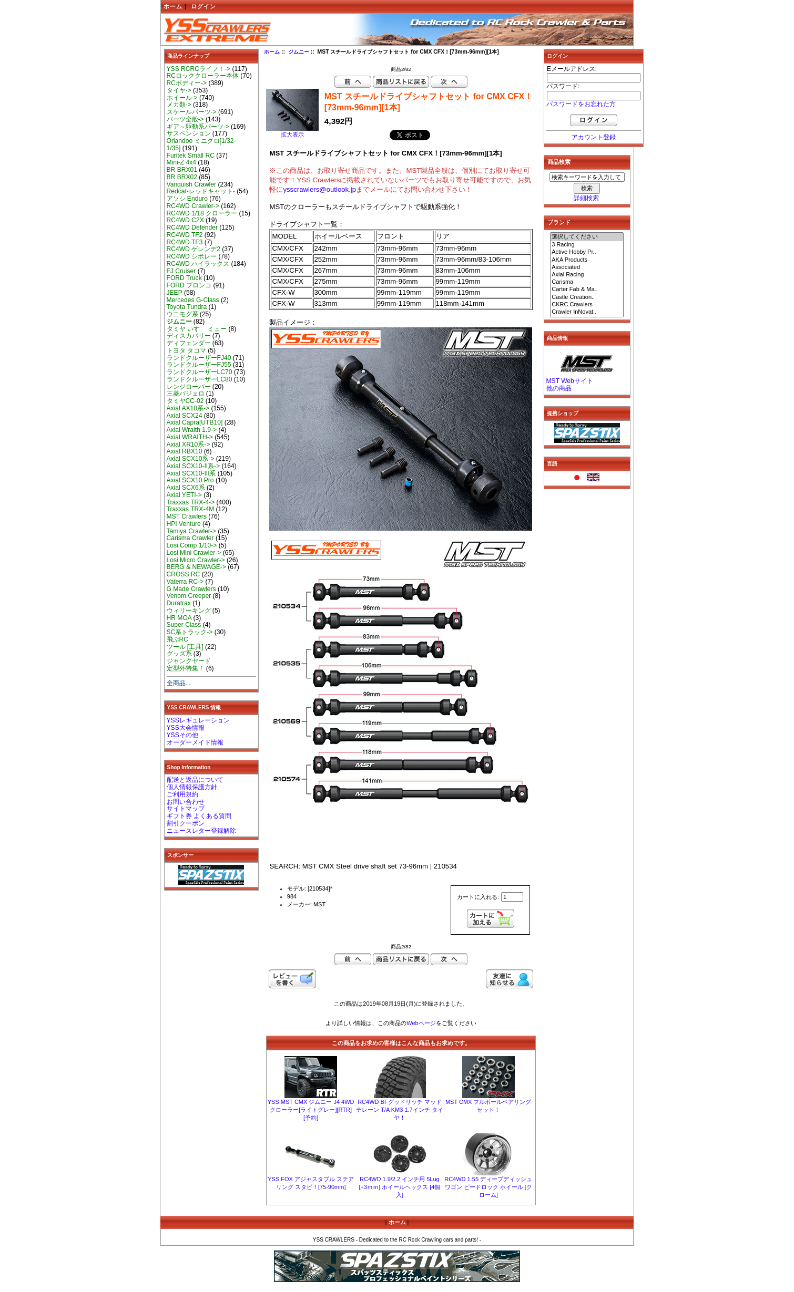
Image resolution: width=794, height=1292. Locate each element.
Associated (587, 267)
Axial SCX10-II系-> (193, 466)
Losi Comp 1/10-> (192, 545)
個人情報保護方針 (192, 787)
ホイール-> (182, 97)
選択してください (587, 237)
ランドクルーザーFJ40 (199, 357)
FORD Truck (184, 278)
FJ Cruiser (181, 271)
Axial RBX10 (184, 451)
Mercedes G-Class (193, 300)
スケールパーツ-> (192, 112)
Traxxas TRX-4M (191, 509)
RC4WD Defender (192, 227)
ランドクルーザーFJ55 (199, 364)
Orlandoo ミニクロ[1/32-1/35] (201, 144)
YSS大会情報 (186, 727)
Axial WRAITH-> (190, 437)
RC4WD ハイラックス (198, 263)
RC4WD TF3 (185, 242)
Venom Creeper (189, 596)
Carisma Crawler (190, 538)
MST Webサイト (569, 381)
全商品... (179, 683)
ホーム (173, 6)
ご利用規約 (182, 794)
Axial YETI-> (184, 495)
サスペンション (189, 133)
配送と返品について (195, 779)
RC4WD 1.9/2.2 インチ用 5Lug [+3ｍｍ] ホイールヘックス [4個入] (399, 1187)
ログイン (203, 6)
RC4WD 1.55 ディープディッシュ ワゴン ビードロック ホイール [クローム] (488, 1187)
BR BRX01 (182, 169)
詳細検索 (586, 198)
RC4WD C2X (185, 220)
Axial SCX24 (184, 415)
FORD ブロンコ (189, 285)
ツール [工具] (185, 646)
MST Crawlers (187, 516)
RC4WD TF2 (185, 235)
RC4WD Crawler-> (193, 206)
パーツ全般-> (185, 119)
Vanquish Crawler (192, 184)
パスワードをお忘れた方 (581, 104)
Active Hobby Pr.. (587, 252)
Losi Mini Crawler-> (194, 552)
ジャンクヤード (189, 661)
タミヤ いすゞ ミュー (197, 329)
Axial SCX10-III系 (191, 473)
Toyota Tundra (187, 307)
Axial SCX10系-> (191, 458)
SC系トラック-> (190, 632)
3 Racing (587, 245)
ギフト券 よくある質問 (199, 816)
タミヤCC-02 (185, 401)
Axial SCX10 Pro (190, 480)
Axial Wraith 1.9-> (192, 429)
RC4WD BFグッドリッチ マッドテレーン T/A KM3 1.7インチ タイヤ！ (399, 1110)
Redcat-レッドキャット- (201, 191)
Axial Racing (587, 274)
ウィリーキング (189, 610)
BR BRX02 (182, 177)
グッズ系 (179, 653)
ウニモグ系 (182, 314)
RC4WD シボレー (192, 256)
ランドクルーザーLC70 (199, 372)
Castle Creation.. (587, 297)
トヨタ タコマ (186, 350)
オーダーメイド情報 (195, 742)
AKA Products (587, 260)
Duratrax (179, 603)
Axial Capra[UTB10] (195, 422)
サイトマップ (186, 808)
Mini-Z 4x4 (181, 162)
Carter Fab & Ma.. (587, 289)
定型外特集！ (186, 668)
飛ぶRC (177, 639)
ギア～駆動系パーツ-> (198, 126)
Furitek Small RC (191, 155)
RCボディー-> (187, 83)
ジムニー (298, 52)
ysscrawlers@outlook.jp (319, 189)
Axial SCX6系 (186, 487)
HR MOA (179, 618)
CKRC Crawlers (587, 304)
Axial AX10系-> (188, 408)
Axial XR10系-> (188, 444)
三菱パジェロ (186, 393)
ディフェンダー (189, 343)
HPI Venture (184, 524)
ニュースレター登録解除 (201, 830)
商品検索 (559, 162)
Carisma (587, 282)
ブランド (559, 222)
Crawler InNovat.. (587, 312)
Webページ (420, 1023)
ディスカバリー (189, 335)
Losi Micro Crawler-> (196, 560)
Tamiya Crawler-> (191, 531)
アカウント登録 (594, 137)
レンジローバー (189, 386)
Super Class (184, 624)
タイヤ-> (179, 90)
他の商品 (559, 388)
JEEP (174, 292)
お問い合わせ (186, 801)
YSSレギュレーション (198, 720)
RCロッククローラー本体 (203, 75)
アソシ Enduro (187, 198)
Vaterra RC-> (185, 581)
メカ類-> (179, 104)
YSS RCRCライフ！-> (199, 69)
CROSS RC (183, 574)
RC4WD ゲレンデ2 (193, 249)
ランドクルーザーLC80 (199, 379)
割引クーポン (186, 823)
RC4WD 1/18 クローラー (202, 213)
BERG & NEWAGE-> (196, 567)
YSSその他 (182, 735)
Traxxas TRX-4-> (191, 502)
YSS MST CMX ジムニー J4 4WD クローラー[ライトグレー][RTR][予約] (311, 1110)
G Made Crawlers (191, 589)
